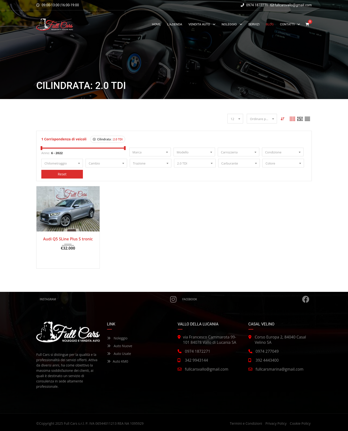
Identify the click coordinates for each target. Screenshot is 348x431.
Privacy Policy (275, 423)
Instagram (108, 299)
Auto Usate (119, 353)
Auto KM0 (117, 361)
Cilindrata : (108, 139)
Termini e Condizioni (246, 423)
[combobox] (235, 118)
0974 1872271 (254, 5)
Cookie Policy (300, 423)
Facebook (245, 299)
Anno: (45, 153)
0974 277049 (267, 351)
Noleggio (117, 338)
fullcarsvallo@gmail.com (293, 5)
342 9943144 (196, 360)
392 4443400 (267, 360)
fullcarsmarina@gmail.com (280, 369)
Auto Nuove (119, 346)
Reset (62, 174)
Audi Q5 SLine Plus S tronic (68, 239)
